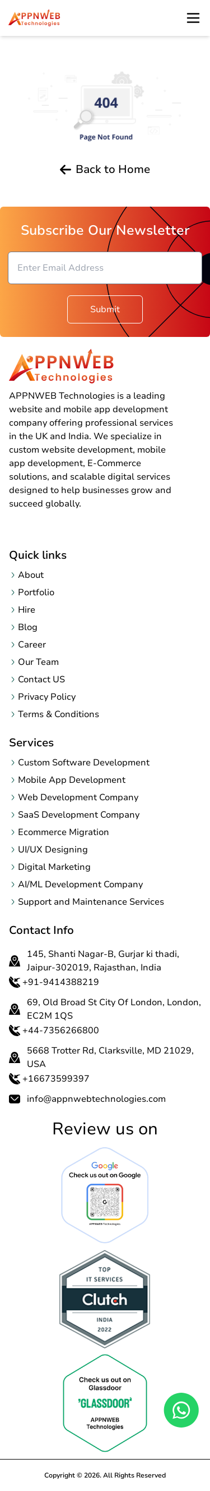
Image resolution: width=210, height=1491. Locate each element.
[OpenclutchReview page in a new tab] (105, 1299)
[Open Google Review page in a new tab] (105, 1195)
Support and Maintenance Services (91, 902)
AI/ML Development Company (80, 884)
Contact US (41, 679)
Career (32, 645)
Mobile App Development (71, 780)
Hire (26, 610)
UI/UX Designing (53, 849)
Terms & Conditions (58, 714)
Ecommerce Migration (63, 832)
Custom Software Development (84, 762)
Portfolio (36, 592)
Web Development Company (78, 797)
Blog (28, 627)
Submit (105, 309)
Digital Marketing (54, 867)
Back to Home (105, 169)
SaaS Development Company (78, 815)
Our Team (38, 662)
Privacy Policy (47, 697)
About (31, 575)
